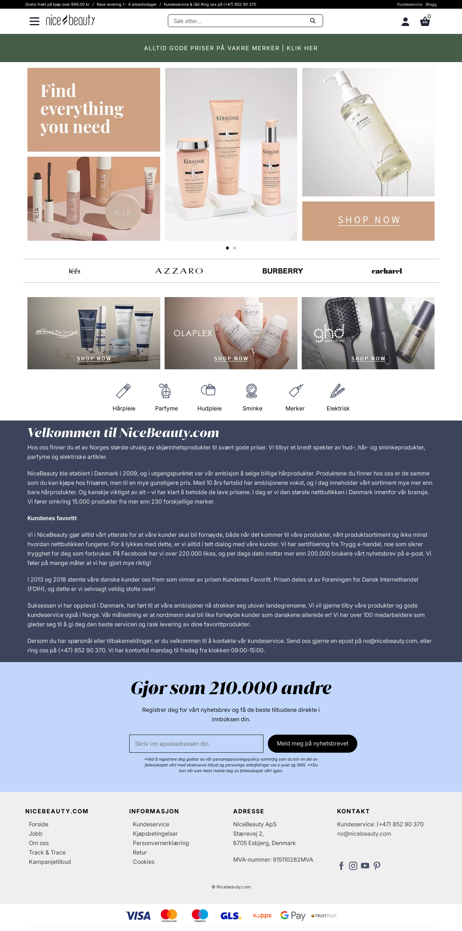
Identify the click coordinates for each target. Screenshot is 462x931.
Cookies (143, 861)
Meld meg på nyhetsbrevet (312, 743)
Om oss (39, 843)
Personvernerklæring (161, 843)
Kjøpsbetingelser (155, 833)
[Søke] (245, 20)
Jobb (36, 833)
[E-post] (196, 744)
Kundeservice (409, 4)
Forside (38, 824)
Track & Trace (47, 852)
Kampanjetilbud (50, 861)
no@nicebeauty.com (364, 833)
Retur (140, 852)
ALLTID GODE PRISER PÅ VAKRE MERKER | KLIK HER (231, 48)
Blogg (431, 4)
